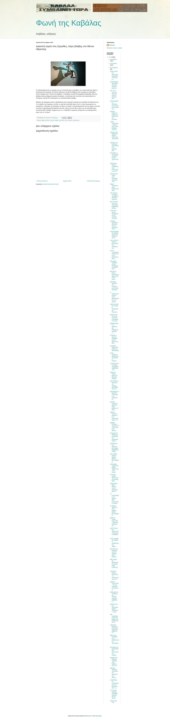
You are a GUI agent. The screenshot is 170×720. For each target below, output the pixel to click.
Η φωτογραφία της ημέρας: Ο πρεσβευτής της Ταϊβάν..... (114, 542)
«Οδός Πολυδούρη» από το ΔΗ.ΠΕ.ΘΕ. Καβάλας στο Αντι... (114, 125)
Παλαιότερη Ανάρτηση (93, 181)
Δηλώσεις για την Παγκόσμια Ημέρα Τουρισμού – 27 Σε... (114, 608)
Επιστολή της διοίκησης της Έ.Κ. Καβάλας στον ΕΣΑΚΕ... (114, 553)
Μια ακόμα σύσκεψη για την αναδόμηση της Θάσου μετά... (114, 265)
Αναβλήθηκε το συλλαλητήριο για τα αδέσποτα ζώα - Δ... (114, 684)
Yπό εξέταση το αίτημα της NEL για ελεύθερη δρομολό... (114, 196)
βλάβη (43, 120)
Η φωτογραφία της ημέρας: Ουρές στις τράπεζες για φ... (114, 235)
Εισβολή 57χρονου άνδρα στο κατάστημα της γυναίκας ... (114, 115)
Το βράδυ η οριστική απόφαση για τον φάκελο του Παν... (114, 339)
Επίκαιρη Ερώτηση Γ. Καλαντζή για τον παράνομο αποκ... (114, 225)
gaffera (90, 716)
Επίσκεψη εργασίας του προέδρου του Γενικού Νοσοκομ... (114, 285)
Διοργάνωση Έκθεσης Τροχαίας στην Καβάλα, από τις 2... (114, 661)
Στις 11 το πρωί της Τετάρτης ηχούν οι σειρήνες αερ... (113, 94)
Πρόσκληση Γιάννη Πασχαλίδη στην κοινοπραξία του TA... (114, 167)
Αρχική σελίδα (67, 181)
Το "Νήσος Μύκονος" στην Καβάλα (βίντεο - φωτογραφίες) (114, 510)
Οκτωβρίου (113, 63)
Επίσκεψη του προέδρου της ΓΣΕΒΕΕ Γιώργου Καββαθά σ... (114, 596)
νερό (66, 120)
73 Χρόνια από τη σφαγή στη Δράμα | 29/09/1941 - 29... (114, 367)
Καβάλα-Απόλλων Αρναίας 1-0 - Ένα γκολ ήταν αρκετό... (114, 426)
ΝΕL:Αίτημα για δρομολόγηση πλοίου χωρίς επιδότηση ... (114, 564)
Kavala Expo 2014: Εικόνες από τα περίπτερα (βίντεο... (114, 487)
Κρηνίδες (61, 120)
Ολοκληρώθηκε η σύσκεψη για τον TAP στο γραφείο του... (114, 105)
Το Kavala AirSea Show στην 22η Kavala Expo (114, 478)
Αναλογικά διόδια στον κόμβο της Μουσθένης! (114, 348)
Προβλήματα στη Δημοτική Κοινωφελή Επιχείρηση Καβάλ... (114, 447)
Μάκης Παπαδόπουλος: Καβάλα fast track (114, 187)
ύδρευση (70, 120)
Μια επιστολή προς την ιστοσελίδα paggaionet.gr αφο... (114, 205)
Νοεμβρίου (113, 59)
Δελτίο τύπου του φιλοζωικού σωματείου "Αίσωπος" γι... (114, 75)
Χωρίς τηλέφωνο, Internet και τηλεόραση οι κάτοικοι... (114, 357)
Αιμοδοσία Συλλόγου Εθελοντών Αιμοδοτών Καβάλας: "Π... (114, 629)
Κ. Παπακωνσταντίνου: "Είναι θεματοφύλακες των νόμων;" (114, 297)
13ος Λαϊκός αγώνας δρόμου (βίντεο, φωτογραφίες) (114, 457)
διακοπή (52, 120)
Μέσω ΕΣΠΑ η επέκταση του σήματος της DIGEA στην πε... (114, 385)
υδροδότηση (76, 120)
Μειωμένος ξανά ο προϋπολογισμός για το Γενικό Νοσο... (114, 275)
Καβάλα (57, 120)
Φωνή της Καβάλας (68, 23)
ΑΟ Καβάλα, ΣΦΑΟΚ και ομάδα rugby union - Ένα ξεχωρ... (114, 468)
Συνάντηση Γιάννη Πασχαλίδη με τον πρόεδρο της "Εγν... (114, 214)
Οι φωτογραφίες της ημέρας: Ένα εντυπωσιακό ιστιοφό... (114, 498)
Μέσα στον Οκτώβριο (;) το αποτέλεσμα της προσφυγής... (114, 640)
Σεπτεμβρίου (114, 67)
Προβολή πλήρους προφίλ (114, 48)
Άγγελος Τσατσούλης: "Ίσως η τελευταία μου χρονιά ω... (114, 585)
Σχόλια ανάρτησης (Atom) (51, 184)
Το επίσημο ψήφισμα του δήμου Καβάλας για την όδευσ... (114, 694)
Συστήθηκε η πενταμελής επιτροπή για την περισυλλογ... (114, 157)
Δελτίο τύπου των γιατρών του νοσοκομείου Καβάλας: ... (114, 532)
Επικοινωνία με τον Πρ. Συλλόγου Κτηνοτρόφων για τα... (114, 318)
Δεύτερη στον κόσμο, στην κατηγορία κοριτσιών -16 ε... (114, 177)
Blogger (99, 716)
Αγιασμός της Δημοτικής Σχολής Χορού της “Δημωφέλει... (114, 136)
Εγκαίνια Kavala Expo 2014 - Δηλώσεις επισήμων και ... (114, 521)
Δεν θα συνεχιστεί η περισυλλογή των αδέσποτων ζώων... (114, 254)
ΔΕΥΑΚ (47, 120)
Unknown (112, 45)
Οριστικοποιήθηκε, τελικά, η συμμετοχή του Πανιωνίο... (114, 308)
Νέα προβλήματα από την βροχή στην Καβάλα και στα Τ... (114, 618)
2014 (110, 57)
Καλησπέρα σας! (113, 701)
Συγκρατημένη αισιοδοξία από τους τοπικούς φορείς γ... (114, 85)
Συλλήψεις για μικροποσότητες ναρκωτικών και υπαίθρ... (114, 651)
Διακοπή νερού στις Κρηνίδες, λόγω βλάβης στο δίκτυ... (114, 405)
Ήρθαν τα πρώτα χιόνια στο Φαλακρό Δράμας (113, 375)
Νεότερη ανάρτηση (42, 181)
